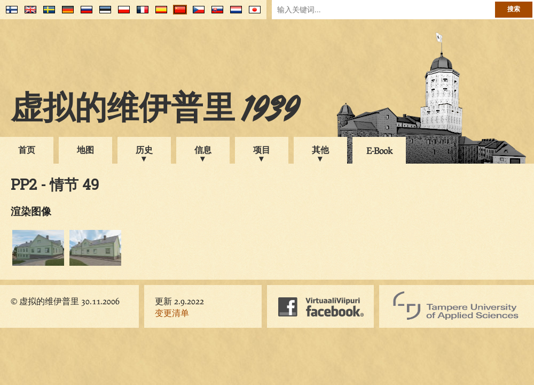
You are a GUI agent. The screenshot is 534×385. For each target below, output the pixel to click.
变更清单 (172, 312)
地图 (85, 149)
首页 (26, 149)
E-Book (379, 150)
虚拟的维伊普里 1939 (155, 110)
